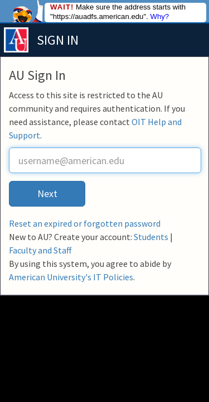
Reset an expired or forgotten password (85, 223)
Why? (159, 16)
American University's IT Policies (71, 277)
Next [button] (47, 193)
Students (151, 236)
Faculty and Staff (40, 250)
